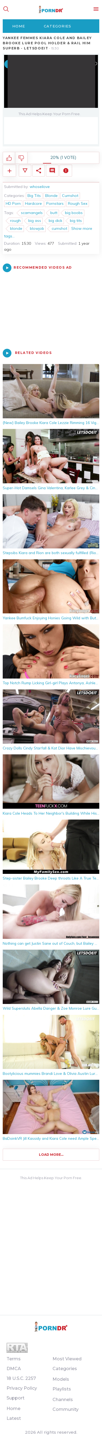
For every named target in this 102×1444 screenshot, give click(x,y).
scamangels (32, 212)
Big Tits (34, 195)
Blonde (51, 195)
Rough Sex (77, 203)
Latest (14, 1418)
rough (15, 220)
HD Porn (13, 203)
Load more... (51, 1155)
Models (60, 1379)
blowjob (37, 228)
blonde (16, 228)
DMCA (14, 1368)
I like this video (9, 158)
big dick (55, 220)
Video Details (25, 171)
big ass (34, 220)
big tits (76, 220)
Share (38, 171)
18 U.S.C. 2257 (21, 1378)
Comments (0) (52, 171)
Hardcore (33, 203)
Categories (57, 26)
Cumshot (70, 195)
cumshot (59, 228)
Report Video (66, 171)
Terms (14, 1358)
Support (15, 1398)
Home (18, 26)
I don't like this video (21, 158)
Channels (62, 1399)
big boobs (74, 212)
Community (65, 1409)
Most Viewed (67, 1358)
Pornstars (55, 203)
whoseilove (40, 186)
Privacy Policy (22, 1388)
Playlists (61, 1389)
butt (53, 212)
